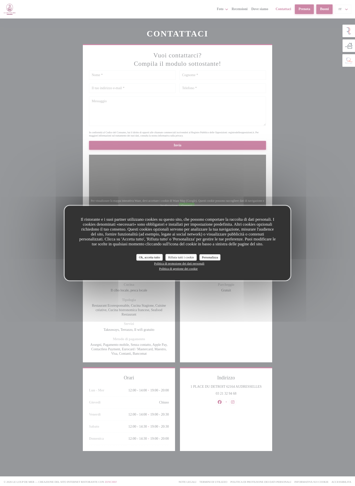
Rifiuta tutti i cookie (181, 257)
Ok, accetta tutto (149, 257)
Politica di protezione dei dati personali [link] (179, 263)
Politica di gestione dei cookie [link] (178, 268)
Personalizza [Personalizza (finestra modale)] (210, 257)
